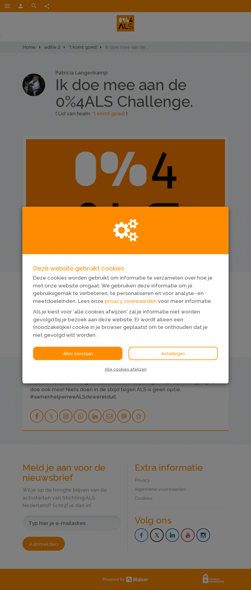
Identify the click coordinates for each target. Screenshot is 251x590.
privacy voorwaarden (131, 301)
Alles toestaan (78, 353)
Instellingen (173, 353)
